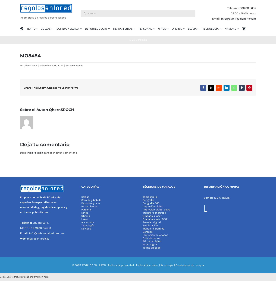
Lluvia (84, 219)
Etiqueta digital (152, 241)
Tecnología (87, 225)
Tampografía (150, 196)
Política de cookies (147, 265)
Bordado (148, 231)
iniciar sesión (35, 152)
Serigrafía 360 (151, 203)
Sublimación (150, 225)
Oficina (85, 215)
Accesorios (87, 222)
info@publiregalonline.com (238, 18)
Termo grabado (152, 247)
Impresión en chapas (155, 235)
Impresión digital (153, 206)
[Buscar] (138, 13)
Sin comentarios (74, 65)
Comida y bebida (91, 200)
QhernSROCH (30, 65)
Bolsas (85, 196)
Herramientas (89, 206)
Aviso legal (167, 265)
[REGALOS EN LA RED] (46, 13)
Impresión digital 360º (156, 209)
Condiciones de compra (189, 265)
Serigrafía (148, 200)
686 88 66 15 (248, 8)
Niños (84, 212)
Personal (86, 209)
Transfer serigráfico (154, 212)
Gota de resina (151, 238)
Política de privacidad (121, 265)
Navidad (86, 228)
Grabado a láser (152, 215)
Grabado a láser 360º (155, 219)
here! (46, 277)
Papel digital (150, 244)
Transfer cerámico (153, 228)
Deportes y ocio (90, 203)
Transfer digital (152, 222)
